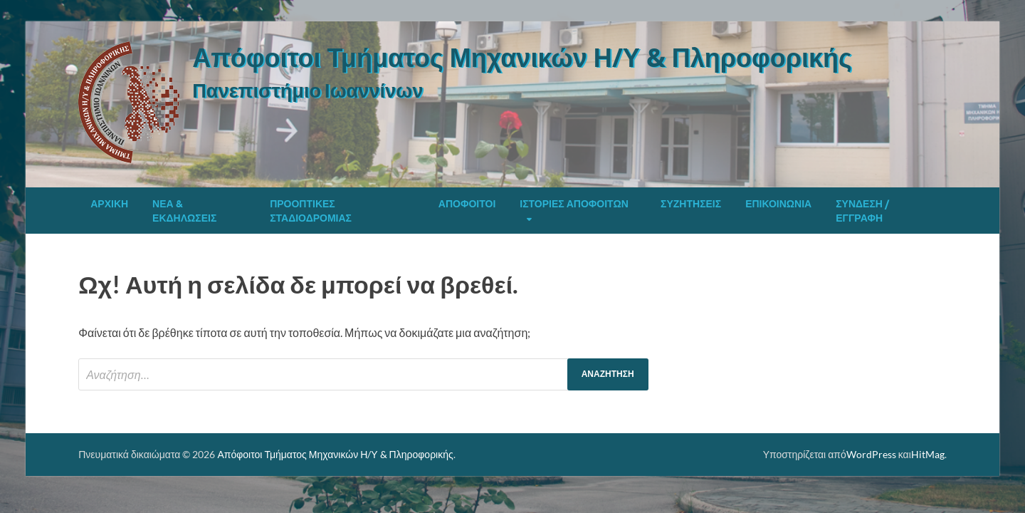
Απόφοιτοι (466, 203)
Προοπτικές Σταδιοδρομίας (311, 211)
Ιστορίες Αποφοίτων (574, 203)
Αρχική (109, 203)
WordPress (871, 454)
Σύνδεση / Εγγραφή (862, 211)
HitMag (928, 454)
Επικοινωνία (778, 203)
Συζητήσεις (691, 203)
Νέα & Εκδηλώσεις (184, 211)
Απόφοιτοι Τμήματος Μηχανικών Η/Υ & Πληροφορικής (522, 57)
